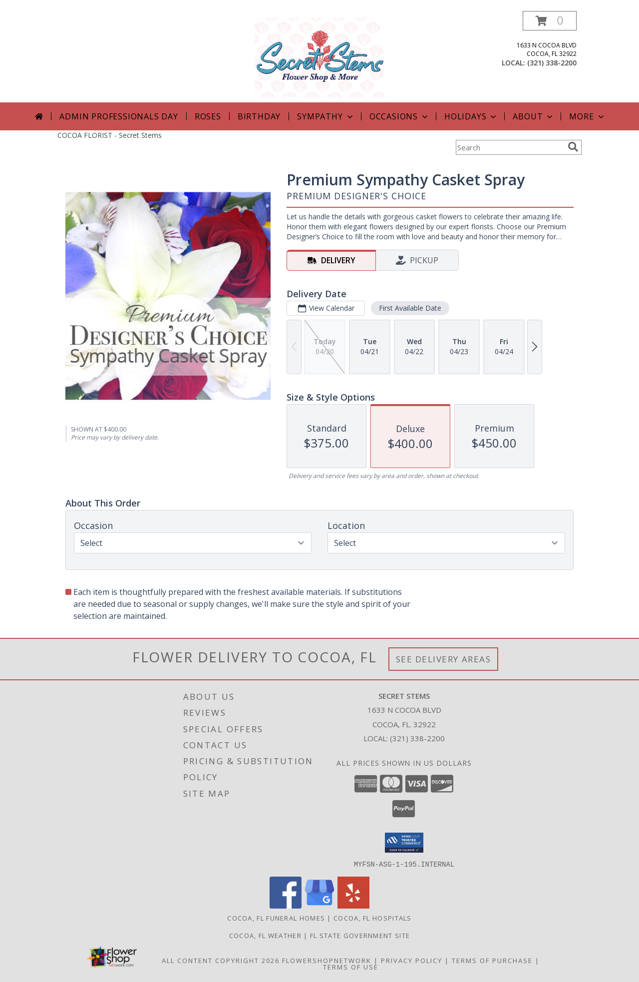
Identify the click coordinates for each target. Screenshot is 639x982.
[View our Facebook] (286, 905)
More (587, 116)
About (534, 116)
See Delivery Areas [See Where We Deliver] (443, 659)
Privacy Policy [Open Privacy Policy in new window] (411, 960)
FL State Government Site (360, 935)
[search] (573, 146)
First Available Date (410, 308)
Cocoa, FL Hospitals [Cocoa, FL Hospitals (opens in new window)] (372, 917)
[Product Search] (509, 147)
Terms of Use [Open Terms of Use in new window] (350, 966)
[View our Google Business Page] (319, 905)
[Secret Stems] (319, 56)
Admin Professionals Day (118, 116)
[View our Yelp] (353, 905)
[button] (550, 20)
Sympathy (325, 116)
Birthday (259, 116)
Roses (208, 116)
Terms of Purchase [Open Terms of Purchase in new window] (492, 960)
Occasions (399, 116)
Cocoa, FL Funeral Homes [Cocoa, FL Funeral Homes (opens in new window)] (276, 917)
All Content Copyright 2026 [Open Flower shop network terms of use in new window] (221, 960)
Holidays (471, 116)
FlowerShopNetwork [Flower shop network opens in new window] (326, 960)
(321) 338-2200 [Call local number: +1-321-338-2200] (552, 62)
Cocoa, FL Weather (265, 935)
